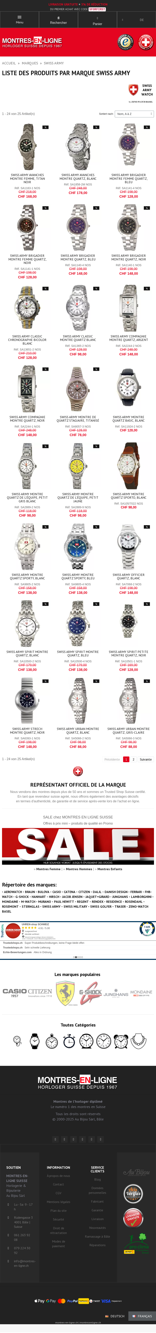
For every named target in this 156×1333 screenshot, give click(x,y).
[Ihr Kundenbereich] (123, 20)
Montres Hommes (79, 870)
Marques (30, 63)
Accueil (9, 63)
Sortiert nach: (106, 114)
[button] (58, 18)
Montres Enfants (110, 870)
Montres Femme (48, 870)
